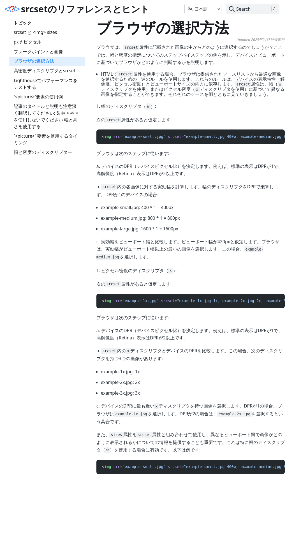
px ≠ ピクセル (27, 42)
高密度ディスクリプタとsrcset (44, 71)
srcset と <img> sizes (35, 32)
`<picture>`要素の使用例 (38, 97)
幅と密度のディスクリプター (43, 152)
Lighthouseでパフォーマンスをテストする (45, 83)
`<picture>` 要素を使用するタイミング (45, 139)
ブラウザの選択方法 (34, 61)
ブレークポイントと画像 (38, 51)
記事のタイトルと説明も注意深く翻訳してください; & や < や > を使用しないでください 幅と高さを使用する (46, 116)
